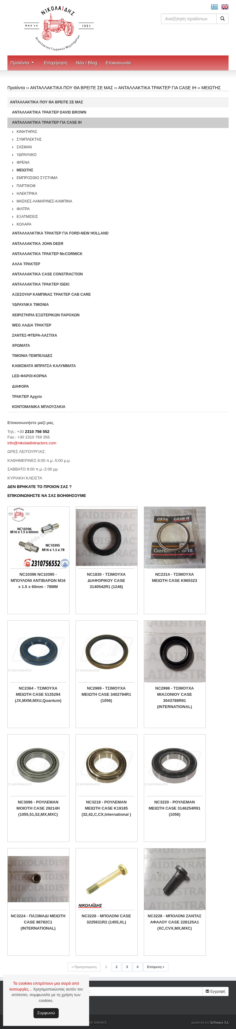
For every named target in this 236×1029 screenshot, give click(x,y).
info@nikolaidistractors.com (31, 443)
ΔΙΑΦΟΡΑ (20, 386)
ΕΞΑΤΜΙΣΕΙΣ (27, 216)
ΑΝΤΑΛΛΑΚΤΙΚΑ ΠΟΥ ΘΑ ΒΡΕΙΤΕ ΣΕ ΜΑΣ (71, 87)
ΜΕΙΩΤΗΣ (211, 87)
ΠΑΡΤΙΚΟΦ (26, 186)
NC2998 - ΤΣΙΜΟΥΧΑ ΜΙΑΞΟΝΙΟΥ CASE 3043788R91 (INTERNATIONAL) (174, 697)
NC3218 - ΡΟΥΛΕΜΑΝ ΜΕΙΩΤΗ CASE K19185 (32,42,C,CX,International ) (106, 808)
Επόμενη (155, 967)
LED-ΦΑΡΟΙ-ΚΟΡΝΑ (29, 376)
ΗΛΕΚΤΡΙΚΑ (27, 193)
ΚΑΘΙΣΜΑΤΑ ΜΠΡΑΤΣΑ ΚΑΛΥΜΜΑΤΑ (44, 366)
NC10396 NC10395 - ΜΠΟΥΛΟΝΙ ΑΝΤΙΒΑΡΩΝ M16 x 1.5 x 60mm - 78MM (38, 580)
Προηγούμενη (84, 967)
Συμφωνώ (46, 1013)
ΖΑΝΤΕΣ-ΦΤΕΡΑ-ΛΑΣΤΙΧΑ (34, 335)
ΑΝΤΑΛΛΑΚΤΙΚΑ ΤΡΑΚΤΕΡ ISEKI (40, 284)
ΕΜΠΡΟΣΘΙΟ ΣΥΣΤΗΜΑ (37, 178)
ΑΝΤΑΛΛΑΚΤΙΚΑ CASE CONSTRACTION (47, 274)
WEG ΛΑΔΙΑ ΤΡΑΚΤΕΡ (31, 325)
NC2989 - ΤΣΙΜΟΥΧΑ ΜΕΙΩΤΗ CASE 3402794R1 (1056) (106, 694)
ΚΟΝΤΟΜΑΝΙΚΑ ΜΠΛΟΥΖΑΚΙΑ (38, 407)
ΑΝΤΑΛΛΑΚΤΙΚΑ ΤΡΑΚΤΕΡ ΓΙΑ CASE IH (157, 87)
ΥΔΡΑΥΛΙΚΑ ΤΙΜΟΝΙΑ (30, 304)
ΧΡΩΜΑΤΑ (21, 345)
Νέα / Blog (86, 62)
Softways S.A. (219, 1022)
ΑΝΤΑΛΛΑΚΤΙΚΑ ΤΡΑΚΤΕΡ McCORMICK (47, 254)
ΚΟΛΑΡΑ (24, 224)
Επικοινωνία (118, 62)
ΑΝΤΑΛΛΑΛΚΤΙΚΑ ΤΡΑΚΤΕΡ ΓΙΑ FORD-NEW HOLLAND (60, 233)
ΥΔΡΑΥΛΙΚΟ (27, 155)
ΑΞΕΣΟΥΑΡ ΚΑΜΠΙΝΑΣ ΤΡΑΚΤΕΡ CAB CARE (51, 294)
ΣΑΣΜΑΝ (24, 147)
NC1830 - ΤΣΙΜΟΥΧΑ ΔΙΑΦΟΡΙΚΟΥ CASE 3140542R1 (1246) (106, 580)
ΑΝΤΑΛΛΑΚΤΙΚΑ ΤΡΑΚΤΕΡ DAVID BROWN (49, 112)
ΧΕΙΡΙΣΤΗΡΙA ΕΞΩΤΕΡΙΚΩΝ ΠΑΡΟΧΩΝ (46, 315)
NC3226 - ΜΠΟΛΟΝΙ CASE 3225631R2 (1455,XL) (106, 919)
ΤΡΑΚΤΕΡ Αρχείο (27, 396)
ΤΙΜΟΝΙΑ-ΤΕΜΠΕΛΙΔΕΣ (32, 356)
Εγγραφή (215, 991)
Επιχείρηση (55, 62)
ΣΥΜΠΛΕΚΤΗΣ (29, 139)
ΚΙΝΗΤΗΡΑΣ (27, 132)
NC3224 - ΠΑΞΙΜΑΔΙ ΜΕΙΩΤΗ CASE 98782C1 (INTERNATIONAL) (38, 922)
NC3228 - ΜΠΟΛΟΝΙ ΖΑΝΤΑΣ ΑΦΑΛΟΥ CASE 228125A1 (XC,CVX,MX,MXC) (174, 922)
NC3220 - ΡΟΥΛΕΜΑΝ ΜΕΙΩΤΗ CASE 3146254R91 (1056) (175, 808)
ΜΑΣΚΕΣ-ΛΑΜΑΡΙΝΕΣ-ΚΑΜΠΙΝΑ (44, 201)
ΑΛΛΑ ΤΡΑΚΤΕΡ (26, 264)
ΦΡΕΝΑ (23, 162)
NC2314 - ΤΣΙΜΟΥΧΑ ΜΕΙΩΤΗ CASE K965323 (174, 577)
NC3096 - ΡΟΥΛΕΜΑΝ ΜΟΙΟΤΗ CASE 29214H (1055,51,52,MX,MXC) (38, 808)
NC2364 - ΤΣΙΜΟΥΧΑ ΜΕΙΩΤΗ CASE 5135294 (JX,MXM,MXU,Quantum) (38, 694)
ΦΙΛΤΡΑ (23, 209)
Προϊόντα (19, 62)
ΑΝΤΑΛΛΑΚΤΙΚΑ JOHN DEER (37, 244)
